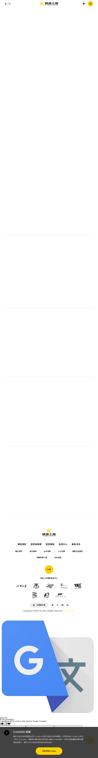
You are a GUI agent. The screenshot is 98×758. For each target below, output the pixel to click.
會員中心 (63, 544)
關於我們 (18, 551)
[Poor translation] (7, 724)
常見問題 (33, 551)
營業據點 (50, 544)
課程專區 (22, 544)
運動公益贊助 (77, 551)
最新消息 (76, 544)
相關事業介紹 (42, 557)
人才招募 (61, 551)
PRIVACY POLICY (69, 611)
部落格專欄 (36, 544)
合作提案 (47, 551)
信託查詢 (57, 557)
